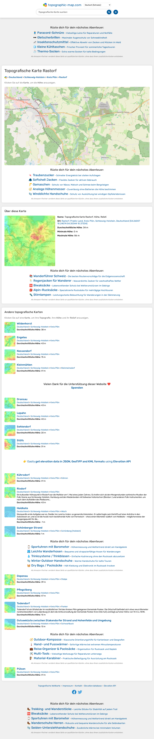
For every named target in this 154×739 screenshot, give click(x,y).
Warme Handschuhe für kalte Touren (93, 561)
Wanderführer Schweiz (49, 276)
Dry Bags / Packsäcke (46, 565)
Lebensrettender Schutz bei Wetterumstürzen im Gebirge (81, 285)
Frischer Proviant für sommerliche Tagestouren (91, 47)
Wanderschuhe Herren (47, 723)
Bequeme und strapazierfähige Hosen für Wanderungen (93, 551)
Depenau (22, 576)
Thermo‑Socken (48, 51)
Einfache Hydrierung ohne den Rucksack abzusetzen (98, 556)
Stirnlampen (42, 294)
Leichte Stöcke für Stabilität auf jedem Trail (95, 709)
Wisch (64, 511)
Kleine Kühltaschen (51, 47)
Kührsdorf (23, 474)
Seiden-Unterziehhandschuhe (53, 727)
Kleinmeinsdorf (68, 368)
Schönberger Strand (29, 527)
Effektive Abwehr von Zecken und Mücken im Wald (95, 42)
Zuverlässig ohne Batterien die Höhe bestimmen (91, 189)
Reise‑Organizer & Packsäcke (54, 649)
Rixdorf (21, 488)
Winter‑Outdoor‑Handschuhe (51, 560)
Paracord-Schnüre (50, 32)
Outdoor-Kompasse (48, 639)
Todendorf (23, 603)
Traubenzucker (43, 175)
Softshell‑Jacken (45, 179)
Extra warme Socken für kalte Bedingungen (83, 51)
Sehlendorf (24, 426)
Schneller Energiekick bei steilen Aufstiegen (78, 175)
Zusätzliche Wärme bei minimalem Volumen (98, 728)
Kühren (64, 478)
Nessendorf (24, 351)
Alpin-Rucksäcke (45, 290)
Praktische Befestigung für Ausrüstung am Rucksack (90, 658)
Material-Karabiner (47, 658)
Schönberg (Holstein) (71, 531)
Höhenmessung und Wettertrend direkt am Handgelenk (99, 547)
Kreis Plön (54, 327)
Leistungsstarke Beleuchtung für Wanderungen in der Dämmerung (86, 295)
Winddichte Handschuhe (50, 194)
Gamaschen (41, 184)
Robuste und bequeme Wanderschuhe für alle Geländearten (95, 723)
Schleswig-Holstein (40, 327)
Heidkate (22, 508)
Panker (64, 606)
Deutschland (23, 327)
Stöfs (20, 440)
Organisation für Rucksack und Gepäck (97, 649)
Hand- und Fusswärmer (51, 644)
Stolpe (64, 579)
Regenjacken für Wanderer (52, 280)
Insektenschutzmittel (52, 42)
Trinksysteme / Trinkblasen (50, 556)
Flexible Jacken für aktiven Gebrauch (78, 180)
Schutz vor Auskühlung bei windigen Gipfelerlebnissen (97, 194)
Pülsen (21, 668)
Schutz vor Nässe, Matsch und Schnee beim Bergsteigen (80, 184)
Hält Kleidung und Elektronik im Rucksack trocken (89, 565)
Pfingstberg (24, 589)
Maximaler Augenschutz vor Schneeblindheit (84, 37)
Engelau (22, 337)
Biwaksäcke (41, 285)
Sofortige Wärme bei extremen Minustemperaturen (95, 644)
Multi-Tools (41, 653)
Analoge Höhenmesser (49, 189)
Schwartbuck (67, 623)
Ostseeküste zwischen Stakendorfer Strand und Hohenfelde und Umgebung (64, 620)
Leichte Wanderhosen (46, 551)
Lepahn (21, 413)
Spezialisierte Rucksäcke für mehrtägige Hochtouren (86, 290)
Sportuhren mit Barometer (50, 547)
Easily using (79, 461)
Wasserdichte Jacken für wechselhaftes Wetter (97, 281)
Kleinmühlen (24, 364)
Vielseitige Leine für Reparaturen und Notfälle (89, 33)
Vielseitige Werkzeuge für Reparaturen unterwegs (77, 654)
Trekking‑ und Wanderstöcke (51, 709)
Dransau (22, 399)
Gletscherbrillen (48, 37)
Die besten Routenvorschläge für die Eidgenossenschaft (96, 276)
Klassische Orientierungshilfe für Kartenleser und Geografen (94, 640)
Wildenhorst (24, 323)
